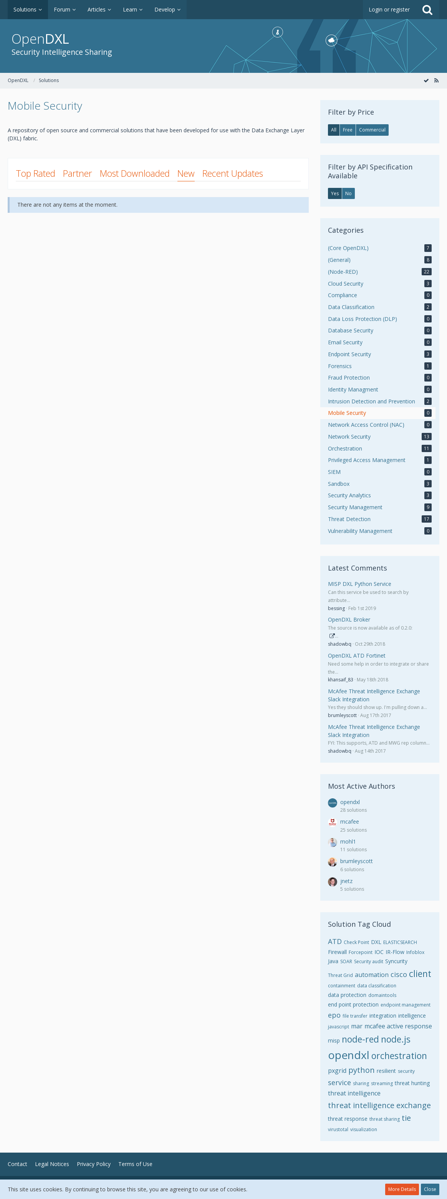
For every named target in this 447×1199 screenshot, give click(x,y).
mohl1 (348, 841)
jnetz (346, 881)
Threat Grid (340, 975)
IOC (379, 952)
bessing (336, 608)
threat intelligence (354, 1093)
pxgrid (337, 1070)
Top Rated (35, 173)
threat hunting (412, 1083)
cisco (399, 974)
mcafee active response (398, 1026)
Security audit (368, 961)
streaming (382, 1083)
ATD (335, 941)
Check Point (356, 942)
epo (334, 1015)
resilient (386, 1070)
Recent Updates (232, 173)
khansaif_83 (340, 679)
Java (333, 961)
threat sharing (384, 1119)
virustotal (338, 1129)
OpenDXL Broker (349, 619)
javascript (338, 1026)
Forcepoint (360, 952)
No (348, 193)
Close (430, 1189)
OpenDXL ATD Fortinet (357, 655)
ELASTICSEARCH (400, 942)
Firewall (337, 952)
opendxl (350, 802)
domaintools (382, 995)
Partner (77, 173)
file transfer (355, 1016)
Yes (335, 193)
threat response (348, 1118)
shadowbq (339, 644)
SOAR (346, 961)
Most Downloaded (135, 173)
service (339, 1082)
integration (382, 1015)
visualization (363, 1129)
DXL (376, 942)
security (406, 1071)
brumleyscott (342, 715)
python (361, 1070)
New (186, 173)
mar (357, 1026)
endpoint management (405, 1005)
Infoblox (415, 952)
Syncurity (396, 961)
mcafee (349, 821)
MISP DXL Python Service (359, 583)
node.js (396, 1039)
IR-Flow (395, 952)
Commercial (372, 130)
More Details (402, 1189)
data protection (347, 994)
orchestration (399, 1055)
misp (334, 1040)
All (333, 130)
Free (348, 130)
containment (341, 985)
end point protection (353, 1004)
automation (372, 974)
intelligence (412, 1015)
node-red (360, 1039)
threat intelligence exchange (379, 1105)
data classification (376, 985)
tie (406, 1118)
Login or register (389, 9)
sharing (361, 1083)
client (420, 973)
